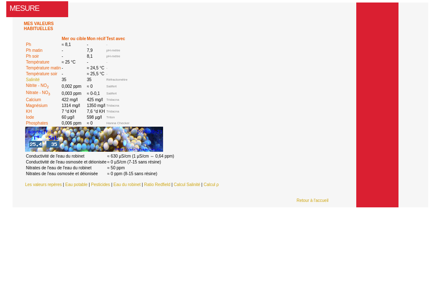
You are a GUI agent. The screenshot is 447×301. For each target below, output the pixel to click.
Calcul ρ (211, 184)
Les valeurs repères (43, 184)
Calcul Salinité (187, 184)
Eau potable (76, 184)
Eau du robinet (126, 184)
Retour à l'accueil (312, 200)
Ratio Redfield (157, 184)
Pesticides (100, 184)
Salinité (33, 79)
